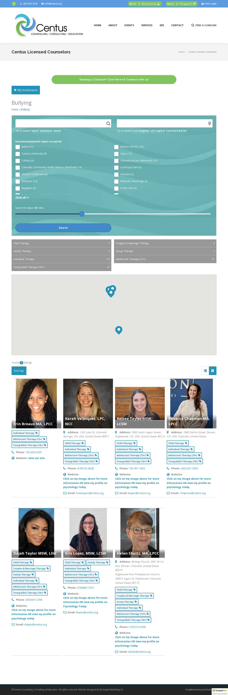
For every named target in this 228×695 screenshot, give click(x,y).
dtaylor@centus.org (35, 624)
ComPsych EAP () (128, 167)
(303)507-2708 (33, 599)
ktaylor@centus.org (139, 493)
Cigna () (123, 154)
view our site (36, 458)
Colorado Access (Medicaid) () (135, 161)
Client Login (208, 3)
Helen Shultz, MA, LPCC (138, 553)
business (46, 130)
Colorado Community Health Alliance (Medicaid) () (48, 167)
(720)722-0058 (137, 627)
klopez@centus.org (87, 612)
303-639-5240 (29, 3)
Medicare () (26, 181)
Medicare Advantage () (131, 181)
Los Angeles (141, 130)
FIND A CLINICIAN (203, 25)
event (57, 130)
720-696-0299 (33, 452)
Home (15, 109)
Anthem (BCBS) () (128, 147)
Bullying (25, 109)
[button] (220, 691)
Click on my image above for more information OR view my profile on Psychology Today (85, 602)
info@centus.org (51, 3)
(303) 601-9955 (189, 468)
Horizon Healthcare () (31, 174)
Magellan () (25, 188)
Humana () (124, 174)
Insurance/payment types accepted (38, 141)
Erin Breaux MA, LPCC (33, 423)
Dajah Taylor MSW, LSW (34, 553)
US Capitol (158, 130)
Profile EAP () (125, 188)
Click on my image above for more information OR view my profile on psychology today (85, 483)
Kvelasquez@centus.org (89, 493)
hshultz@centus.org (139, 651)
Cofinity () (24, 161)
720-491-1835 (137, 468)
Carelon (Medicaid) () (31, 154)
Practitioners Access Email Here (200, 689)
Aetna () (24, 147)
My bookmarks (26, 90)
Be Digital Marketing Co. (112, 689)
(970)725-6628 (85, 468)
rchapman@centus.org (193, 493)
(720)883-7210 (85, 587)
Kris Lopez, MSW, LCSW (85, 553)
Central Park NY (176, 130)
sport (35, 130)
